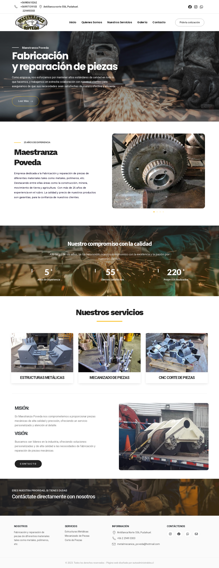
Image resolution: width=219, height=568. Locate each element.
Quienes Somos (91, 22)
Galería (142, 22)
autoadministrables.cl (143, 562)
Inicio (72, 22)
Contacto (158, 22)
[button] (153, 211)
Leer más (25, 101)
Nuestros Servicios (119, 22)
